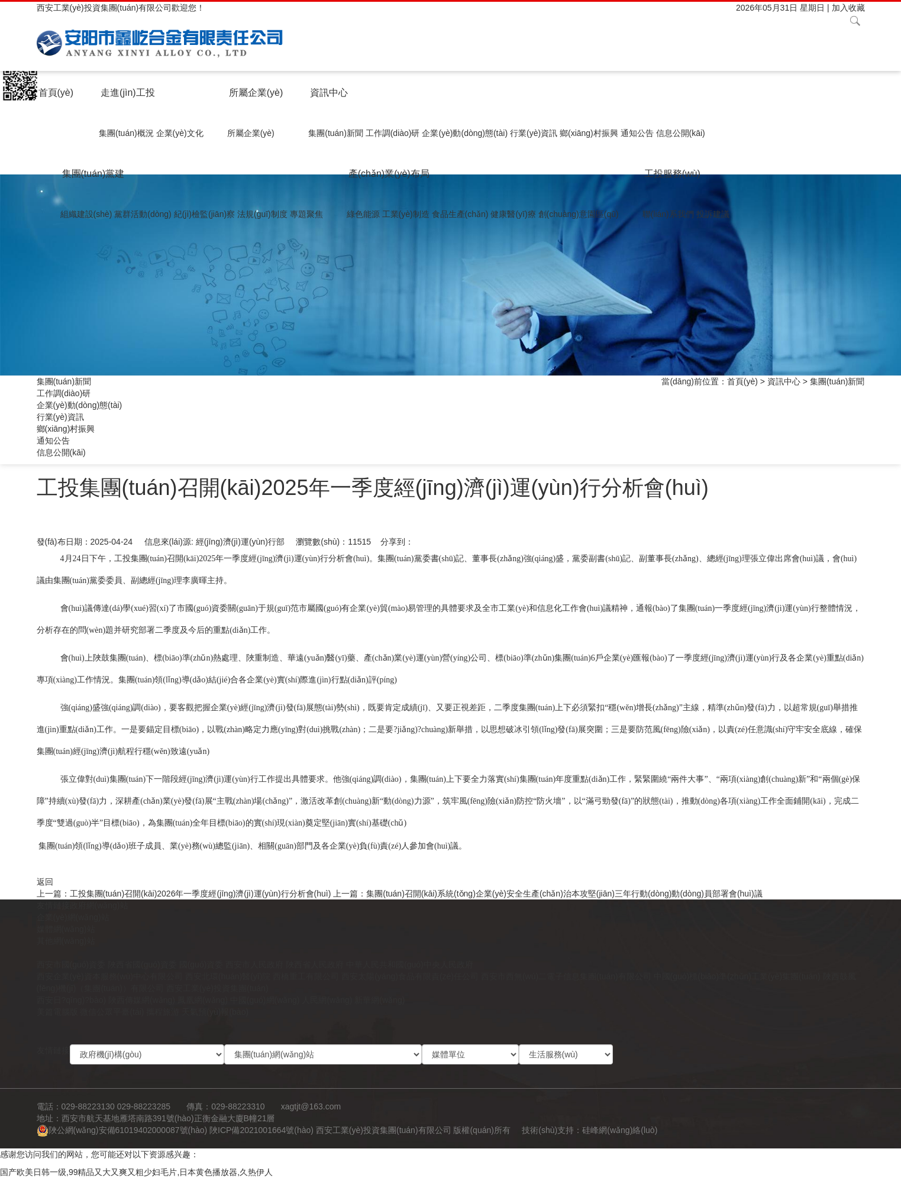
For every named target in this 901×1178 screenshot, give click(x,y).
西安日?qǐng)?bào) (71, 1000)
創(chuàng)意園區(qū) (578, 214)
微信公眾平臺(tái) (112, 1012)
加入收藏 (848, 7)
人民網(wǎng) (327, 1000)
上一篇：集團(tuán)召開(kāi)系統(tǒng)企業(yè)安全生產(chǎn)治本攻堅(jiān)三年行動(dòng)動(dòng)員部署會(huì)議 (547, 893)
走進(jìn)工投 (128, 93)
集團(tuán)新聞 (335, 133)
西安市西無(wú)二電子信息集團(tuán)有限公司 (566, 976)
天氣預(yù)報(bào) (215, 1012)
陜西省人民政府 (315, 964)
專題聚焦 (306, 214)
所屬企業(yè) (256, 93)
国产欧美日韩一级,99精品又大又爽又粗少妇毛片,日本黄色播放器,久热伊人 (136, 1172)
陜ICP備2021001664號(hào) (261, 1130)
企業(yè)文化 (180, 133)
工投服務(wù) (672, 174)
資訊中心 (329, 93)
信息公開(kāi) (680, 133)
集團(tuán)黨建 (93, 174)
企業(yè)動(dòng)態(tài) (465, 133)
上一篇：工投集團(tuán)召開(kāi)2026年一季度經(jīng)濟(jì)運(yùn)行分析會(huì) (184, 893)
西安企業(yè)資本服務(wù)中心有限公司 (110, 976)
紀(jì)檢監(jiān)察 (204, 214)
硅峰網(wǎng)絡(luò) (619, 1130)
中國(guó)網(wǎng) (265, 1000)
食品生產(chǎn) (460, 214)
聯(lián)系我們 (668, 214)
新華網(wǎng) (379, 1000)
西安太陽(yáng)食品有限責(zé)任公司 (410, 976)
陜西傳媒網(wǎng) (141, 1000)
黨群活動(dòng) (142, 214)
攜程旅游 (162, 1012)
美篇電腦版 (57, 1012)
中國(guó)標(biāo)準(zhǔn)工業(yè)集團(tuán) (737, 976)
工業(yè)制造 (405, 214)
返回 (45, 881)
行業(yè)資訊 (533, 133)
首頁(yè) (56, 93)
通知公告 (637, 133)
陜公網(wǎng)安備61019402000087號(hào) (122, 1130)
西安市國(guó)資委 (71, 964)
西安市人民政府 (254, 964)
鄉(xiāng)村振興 (589, 133)
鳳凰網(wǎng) (202, 1000)
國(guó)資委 (201, 964)
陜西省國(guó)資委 (142, 964)
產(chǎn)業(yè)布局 (388, 174)
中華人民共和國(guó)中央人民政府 (409, 964)
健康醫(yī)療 (512, 214)
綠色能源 (363, 214)
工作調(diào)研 (393, 133)
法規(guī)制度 (262, 214)
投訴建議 (712, 214)
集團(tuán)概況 (126, 133)
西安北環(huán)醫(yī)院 (228, 976)
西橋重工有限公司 (306, 976)
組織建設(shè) (86, 214)
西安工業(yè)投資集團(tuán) (217, 988)
